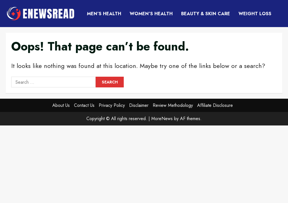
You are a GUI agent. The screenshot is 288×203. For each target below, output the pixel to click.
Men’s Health (104, 13)
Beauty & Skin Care (205, 13)
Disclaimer (138, 105)
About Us (61, 105)
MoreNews (162, 118)
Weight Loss (254, 13)
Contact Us (84, 105)
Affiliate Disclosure (215, 105)
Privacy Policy (112, 105)
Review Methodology (173, 105)
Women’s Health (151, 13)
